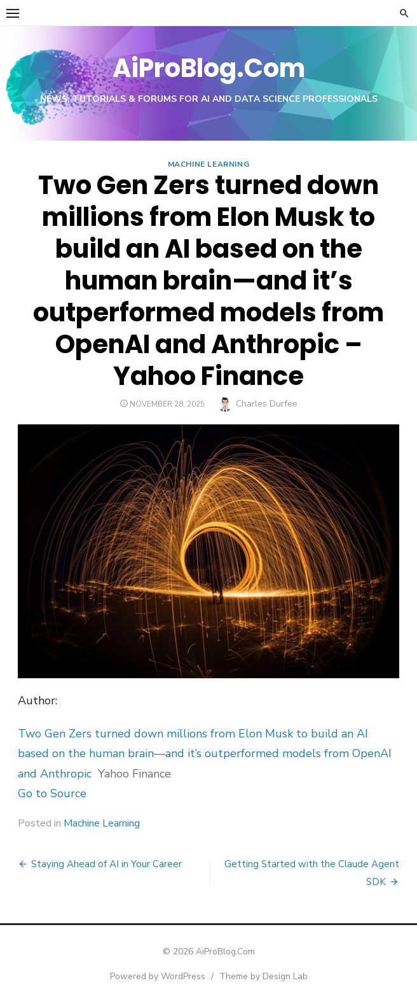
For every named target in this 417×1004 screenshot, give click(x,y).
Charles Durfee (266, 404)
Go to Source (52, 793)
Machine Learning (209, 164)
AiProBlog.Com (209, 68)
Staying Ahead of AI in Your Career (106, 864)
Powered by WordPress (157, 976)
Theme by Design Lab (263, 976)
